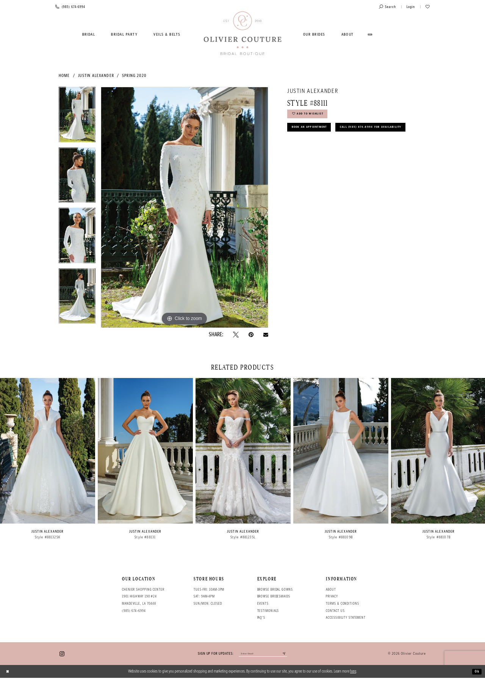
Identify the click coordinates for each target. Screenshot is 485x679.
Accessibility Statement (346, 617)
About (331, 589)
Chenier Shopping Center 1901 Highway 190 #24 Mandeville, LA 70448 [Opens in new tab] (143, 596)
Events (263, 603)
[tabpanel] (77, 117)
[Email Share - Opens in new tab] (265, 335)
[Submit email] (290, 655)
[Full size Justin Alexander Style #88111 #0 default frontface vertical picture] (184, 207)
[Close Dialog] (8, 672)
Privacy (332, 596)
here (353, 672)
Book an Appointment (314, 132)
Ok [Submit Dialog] (476, 672)
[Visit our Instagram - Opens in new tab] (61, 654)
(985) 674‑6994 (134, 611)
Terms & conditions (342, 603)
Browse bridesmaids (273, 596)
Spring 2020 (134, 75)
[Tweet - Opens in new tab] (236, 334)
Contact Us (335, 611)
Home (64, 75)
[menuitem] (89, 34)
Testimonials (268, 611)
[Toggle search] (387, 7)
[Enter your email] (263, 655)
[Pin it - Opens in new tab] (251, 334)
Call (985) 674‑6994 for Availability (330, 148)
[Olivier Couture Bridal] (242, 33)
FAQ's (261, 617)
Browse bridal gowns (275, 589)
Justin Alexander (96, 75)
